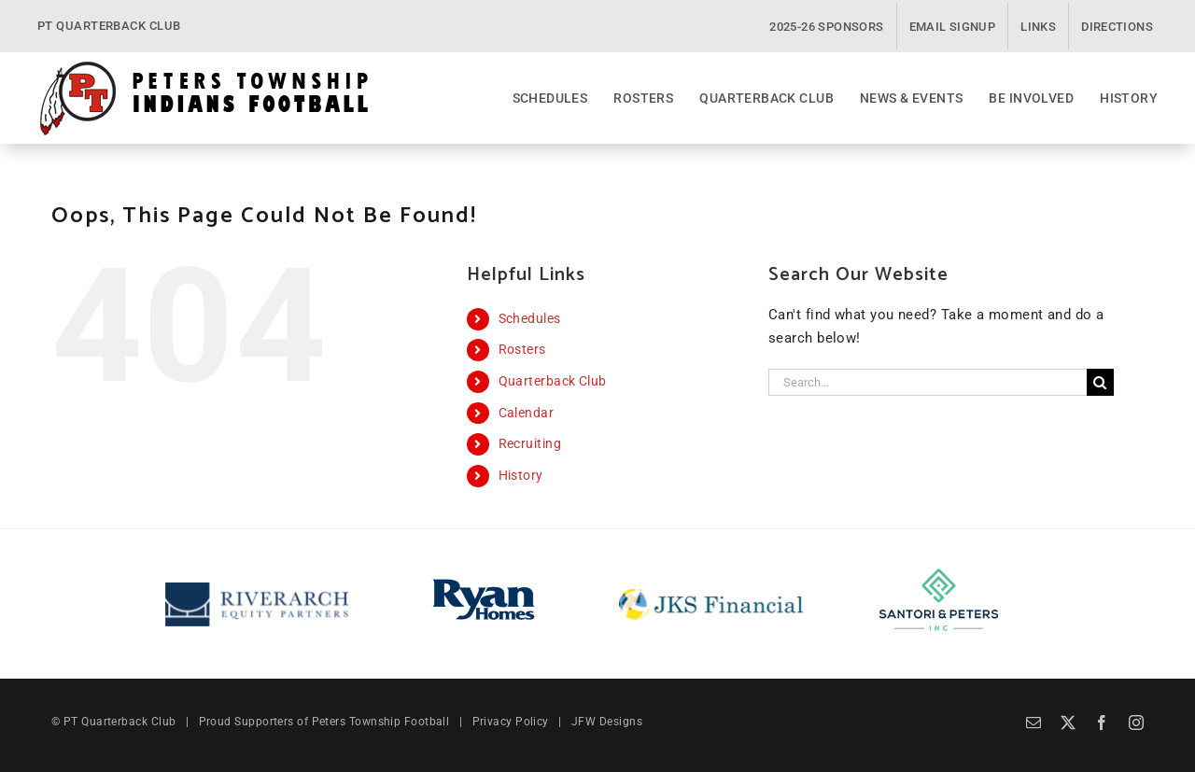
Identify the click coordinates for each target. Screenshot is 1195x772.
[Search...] (927, 382)
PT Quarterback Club (119, 721)
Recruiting (530, 443)
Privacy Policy (510, 721)
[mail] (1033, 722)
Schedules (530, 318)
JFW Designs (606, 721)
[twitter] (1068, 722)
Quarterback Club (553, 380)
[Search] (1100, 382)
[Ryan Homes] (483, 579)
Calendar (527, 412)
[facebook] (1101, 722)
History (521, 475)
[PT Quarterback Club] (204, 66)
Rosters (522, 349)
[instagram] (1136, 722)
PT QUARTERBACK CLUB (109, 26)
